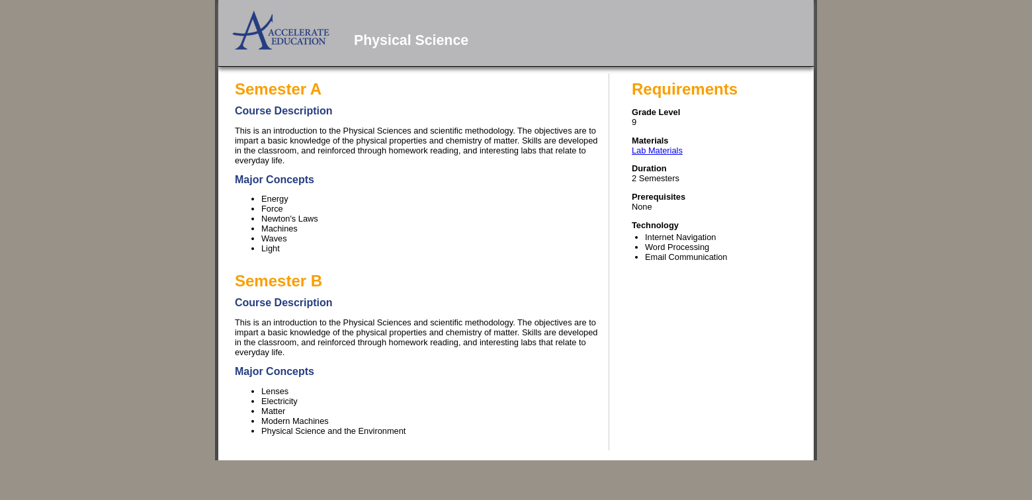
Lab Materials (657, 150)
